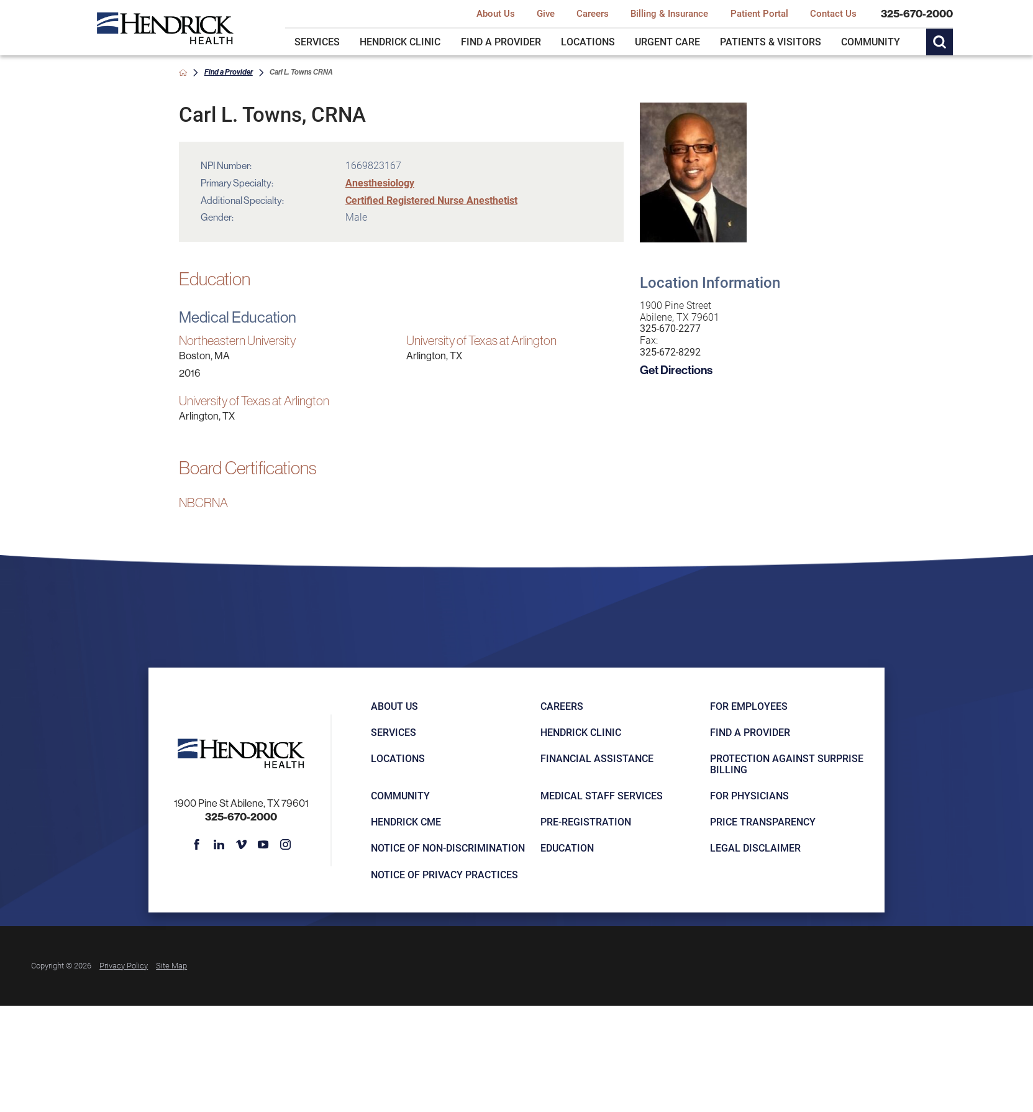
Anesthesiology (379, 183)
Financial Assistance (596, 758)
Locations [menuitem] (588, 41)
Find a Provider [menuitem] (501, 41)
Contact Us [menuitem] (833, 13)
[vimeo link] (241, 844)
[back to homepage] (183, 72)
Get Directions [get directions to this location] (676, 369)
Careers (561, 706)
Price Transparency (763, 822)
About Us (394, 706)
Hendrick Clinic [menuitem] (400, 41)
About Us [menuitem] (495, 13)
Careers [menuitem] (592, 13)
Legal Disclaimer (755, 848)
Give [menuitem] (546, 13)
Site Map (171, 965)
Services (393, 732)
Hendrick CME (406, 822)
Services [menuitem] (317, 41)
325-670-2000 (917, 14)
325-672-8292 (670, 352)
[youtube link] (263, 844)
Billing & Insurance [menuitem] (669, 13)
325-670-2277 (670, 328)
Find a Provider (228, 71)
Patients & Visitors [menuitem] (770, 41)
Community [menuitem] (870, 41)
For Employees (749, 706)
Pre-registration (585, 822)
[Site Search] (939, 42)
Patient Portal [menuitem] (759, 13)
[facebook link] (196, 844)
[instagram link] (285, 844)
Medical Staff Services (601, 795)
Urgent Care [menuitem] (667, 41)
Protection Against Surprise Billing (786, 764)
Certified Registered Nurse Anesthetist (431, 200)
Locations (398, 758)
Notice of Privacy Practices (444, 874)
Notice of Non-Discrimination (448, 848)
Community (400, 795)
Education (567, 848)
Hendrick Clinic (580, 732)
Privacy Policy (123, 965)
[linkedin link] (218, 844)
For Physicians (749, 795)
